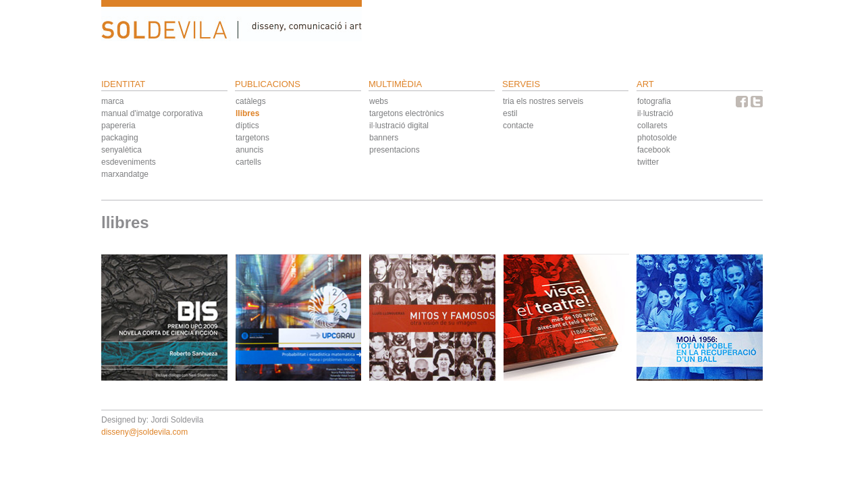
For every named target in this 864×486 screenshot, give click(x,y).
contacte (518, 125)
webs (378, 101)
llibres (247, 113)
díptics (247, 125)
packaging (119, 137)
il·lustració (655, 113)
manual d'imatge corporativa (151, 113)
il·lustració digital (399, 125)
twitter (648, 162)
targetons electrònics (406, 113)
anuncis (249, 150)
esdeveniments (128, 162)
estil (510, 113)
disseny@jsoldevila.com (144, 432)
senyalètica (121, 150)
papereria (118, 125)
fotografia (654, 101)
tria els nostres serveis (543, 101)
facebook (653, 150)
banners (383, 137)
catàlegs (251, 101)
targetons (252, 137)
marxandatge (124, 174)
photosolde (657, 137)
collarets (652, 125)
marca (112, 101)
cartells (248, 162)
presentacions (394, 150)
